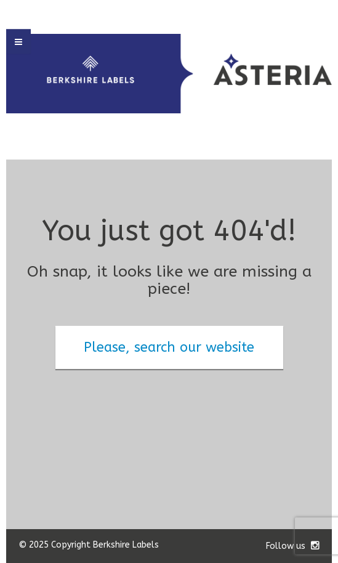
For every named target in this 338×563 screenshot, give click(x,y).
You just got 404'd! (169, 231)
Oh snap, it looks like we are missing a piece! (169, 280)
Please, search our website (169, 347)
